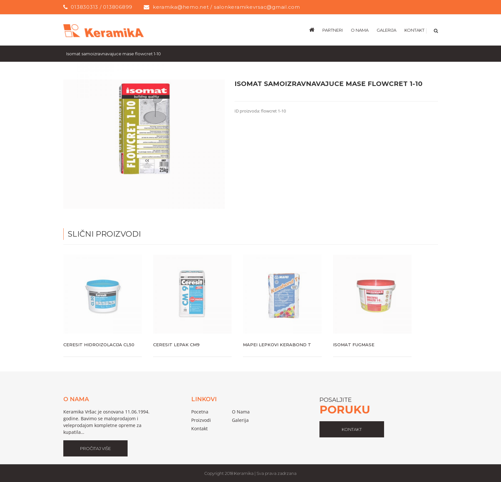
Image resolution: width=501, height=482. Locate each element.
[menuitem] (315, 29)
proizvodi (201, 420)
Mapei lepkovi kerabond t (277, 344)
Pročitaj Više (95, 448)
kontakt (352, 429)
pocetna (199, 411)
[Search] (435, 29)
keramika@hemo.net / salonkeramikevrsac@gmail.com (226, 7)
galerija (240, 420)
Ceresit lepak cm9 (176, 344)
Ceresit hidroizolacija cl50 (98, 344)
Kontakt (199, 428)
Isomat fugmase (353, 344)
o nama (241, 411)
